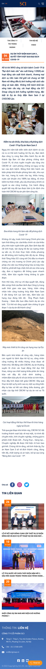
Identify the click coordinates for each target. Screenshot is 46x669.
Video (33, 45)
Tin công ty (12, 41)
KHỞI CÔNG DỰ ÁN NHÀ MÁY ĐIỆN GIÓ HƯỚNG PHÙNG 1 (21, 614)
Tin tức (16, 26)
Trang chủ (6, 26)
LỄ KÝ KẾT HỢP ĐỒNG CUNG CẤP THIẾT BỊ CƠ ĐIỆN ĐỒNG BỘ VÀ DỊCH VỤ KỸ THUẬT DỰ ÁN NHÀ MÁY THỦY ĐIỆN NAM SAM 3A (22, 534)
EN (3, 3)
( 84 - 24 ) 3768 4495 (12, 646)
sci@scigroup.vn (10, 652)
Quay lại (35, 663)
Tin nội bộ (33, 41)
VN (6, 3)
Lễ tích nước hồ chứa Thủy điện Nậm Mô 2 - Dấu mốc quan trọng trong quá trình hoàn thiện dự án (22, 574)
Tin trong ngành (12, 45)
